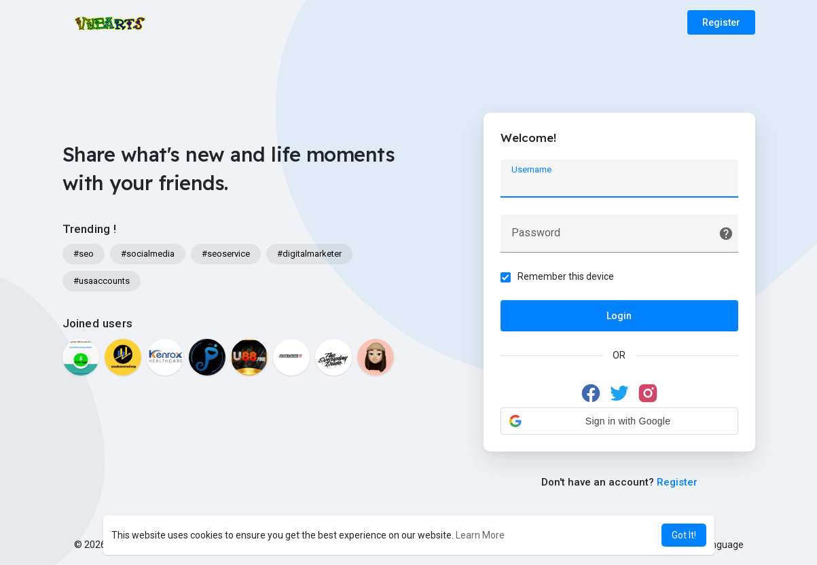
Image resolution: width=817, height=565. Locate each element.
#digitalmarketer (309, 254)
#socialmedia (148, 254)
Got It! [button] (684, 535)
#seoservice (226, 254)
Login (619, 315)
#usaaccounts (101, 281)
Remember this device (566, 276)
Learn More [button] (480, 535)
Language (717, 544)
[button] (619, 421)
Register (721, 22)
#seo (83, 254)
